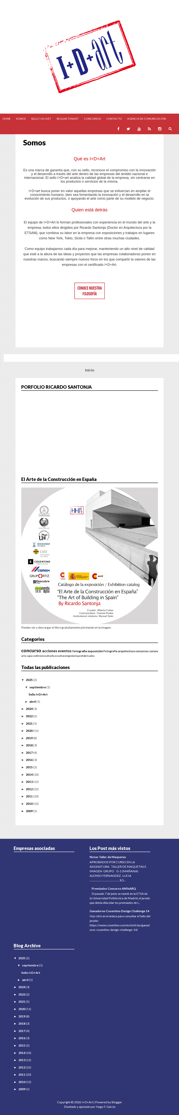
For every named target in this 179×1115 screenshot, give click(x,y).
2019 (29, 738)
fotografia (79, 651)
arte (23, 655)
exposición (95, 651)
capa (29, 655)
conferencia (39, 655)
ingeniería (72, 655)
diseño (50, 655)
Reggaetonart (68, 118)
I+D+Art (87, 1102)
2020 (29, 730)
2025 (29, 680)
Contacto (114, 118)
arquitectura (126, 651)
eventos (65, 651)
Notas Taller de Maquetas (108, 857)
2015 (29, 767)
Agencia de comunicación (146, 118)
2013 (29, 781)
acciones (49, 651)
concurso (31, 650)
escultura (60, 655)
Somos (21, 118)
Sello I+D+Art (41, 118)
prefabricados (86, 655)
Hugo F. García (105, 1106)
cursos (153, 651)
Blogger (116, 1102)
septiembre (38, 687)
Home (7, 118)
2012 (29, 789)
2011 (29, 796)
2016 (29, 759)
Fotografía (110, 651)
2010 (29, 803)
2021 (29, 723)
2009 (29, 811)
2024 (29, 708)
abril (32, 701)
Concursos (92, 118)
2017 (29, 752)
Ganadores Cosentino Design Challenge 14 (119, 911)
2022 (29, 716)
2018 (29, 745)
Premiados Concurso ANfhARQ (114, 888)
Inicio (89, 370)
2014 (29, 774)
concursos (142, 651)
